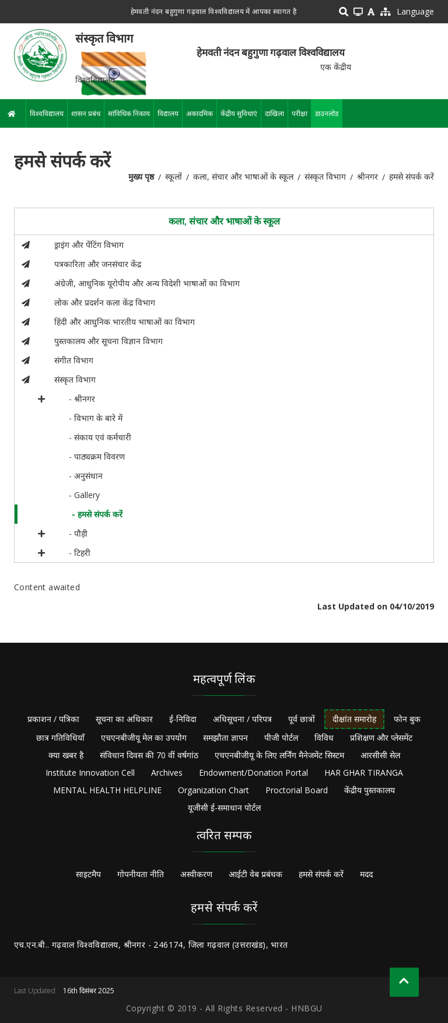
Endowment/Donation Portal (253, 772)
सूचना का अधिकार (124, 718)
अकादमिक (199, 113)
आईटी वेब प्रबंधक (255, 874)
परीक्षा (299, 113)
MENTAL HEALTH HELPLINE (107, 790)
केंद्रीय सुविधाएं (238, 113)
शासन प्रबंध (85, 113)
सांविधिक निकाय (129, 113)
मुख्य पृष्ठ (141, 176)
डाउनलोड (326, 113)
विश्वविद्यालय (47, 113)
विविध (324, 737)
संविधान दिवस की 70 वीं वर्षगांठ (149, 755)
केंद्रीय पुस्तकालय (369, 790)
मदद (366, 874)
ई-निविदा (183, 718)
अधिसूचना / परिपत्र (242, 718)
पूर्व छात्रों (301, 718)
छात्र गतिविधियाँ (60, 737)
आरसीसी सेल (380, 755)
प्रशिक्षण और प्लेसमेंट (381, 737)
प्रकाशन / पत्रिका (53, 718)
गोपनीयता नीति (140, 874)
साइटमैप (88, 874)
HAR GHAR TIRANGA (363, 772)
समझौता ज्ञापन (225, 737)
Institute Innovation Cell (90, 772)
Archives (167, 772)
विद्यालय (168, 113)
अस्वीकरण (196, 874)
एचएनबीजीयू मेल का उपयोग (144, 737)
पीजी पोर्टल (281, 737)
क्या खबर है (65, 755)
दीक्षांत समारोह (354, 718)
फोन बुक (407, 718)
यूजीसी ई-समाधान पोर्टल (224, 807)
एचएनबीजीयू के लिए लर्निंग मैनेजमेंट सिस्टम (279, 755)
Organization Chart (213, 790)
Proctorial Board (296, 790)
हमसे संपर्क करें (321, 874)
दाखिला (274, 113)
